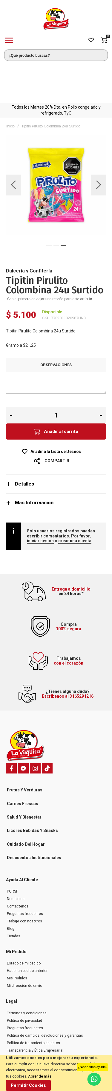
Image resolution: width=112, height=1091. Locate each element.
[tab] (56, 444)
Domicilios (15, 860)
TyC (67, 74)
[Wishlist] (91, 40)
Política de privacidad (24, 981)
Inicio (10, 87)
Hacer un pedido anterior (27, 932)
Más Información (34, 463)
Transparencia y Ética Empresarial (35, 1011)
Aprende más (39, 1076)
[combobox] (56, 55)
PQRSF (12, 852)
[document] (56, 1073)
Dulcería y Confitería (29, 232)
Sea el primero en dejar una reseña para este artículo (49, 260)
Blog (10, 889)
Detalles (24, 445)
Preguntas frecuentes (25, 875)
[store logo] (56, 18)
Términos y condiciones (27, 974)
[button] (13, 146)
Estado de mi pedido (24, 924)
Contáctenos (17, 867)
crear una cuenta (74, 501)
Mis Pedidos (17, 939)
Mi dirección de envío (24, 946)
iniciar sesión (40, 501)
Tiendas (13, 897)
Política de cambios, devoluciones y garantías (45, 996)
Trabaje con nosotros (24, 882)
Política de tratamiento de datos (33, 1004)
